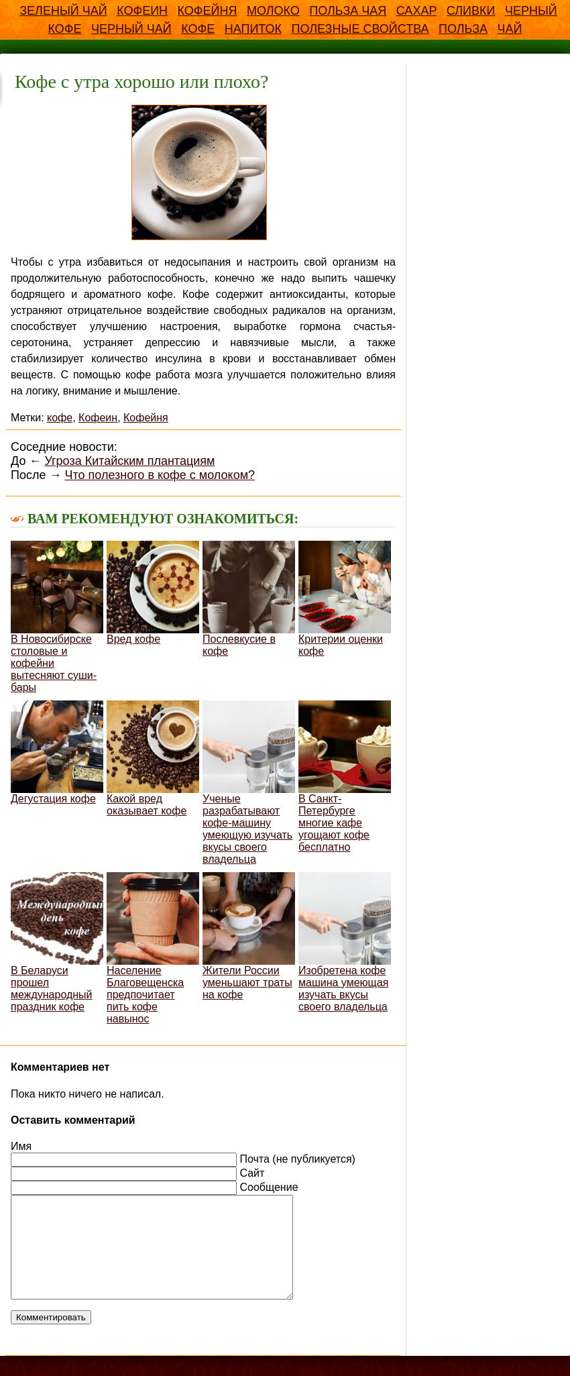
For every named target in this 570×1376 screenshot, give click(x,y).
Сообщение (268, 1187)
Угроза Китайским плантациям (129, 461)
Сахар (416, 10)
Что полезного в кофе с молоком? (159, 475)
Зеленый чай (63, 10)
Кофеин (142, 10)
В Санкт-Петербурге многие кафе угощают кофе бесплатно (344, 776)
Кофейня (207, 10)
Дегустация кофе (57, 752)
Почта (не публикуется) (297, 1159)
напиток (253, 29)
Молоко (273, 10)
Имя (21, 1146)
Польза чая (347, 10)
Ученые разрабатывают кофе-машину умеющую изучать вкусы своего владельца (249, 782)
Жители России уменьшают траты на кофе (249, 936)
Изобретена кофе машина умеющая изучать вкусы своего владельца (344, 942)
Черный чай (131, 29)
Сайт (251, 1173)
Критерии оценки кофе (344, 599)
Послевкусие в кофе (249, 599)
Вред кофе (153, 593)
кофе (198, 29)
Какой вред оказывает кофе (153, 758)
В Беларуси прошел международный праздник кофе (57, 942)
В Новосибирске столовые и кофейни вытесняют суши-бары (57, 617)
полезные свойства (360, 29)
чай (510, 29)
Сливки (471, 10)
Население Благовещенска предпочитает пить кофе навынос (153, 948)
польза (463, 29)
